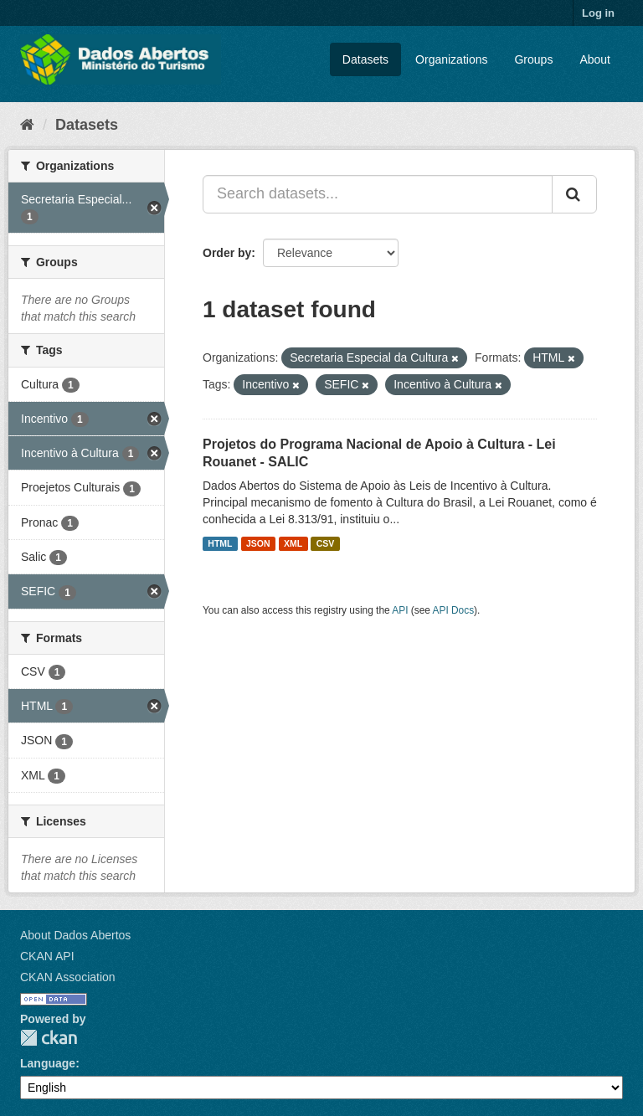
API (400, 610)
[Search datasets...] (378, 194)
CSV (325, 543)
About (594, 59)
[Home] (27, 124)
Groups (533, 59)
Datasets (365, 59)
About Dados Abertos (75, 935)
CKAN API (47, 956)
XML (293, 543)
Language (47, 1063)
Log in (598, 13)
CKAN (48, 1038)
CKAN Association (68, 977)
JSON (258, 543)
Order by (227, 253)
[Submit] (574, 194)
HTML (220, 543)
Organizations (451, 59)
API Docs (454, 610)
